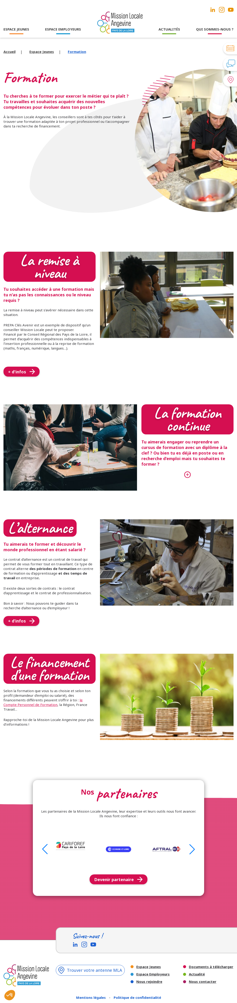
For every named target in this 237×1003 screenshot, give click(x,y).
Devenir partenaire (118, 879)
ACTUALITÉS (169, 29)
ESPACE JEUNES (16, 29)
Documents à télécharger (211, 967)
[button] (45, 849)
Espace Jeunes (41, 51)
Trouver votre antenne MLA (90, 970)
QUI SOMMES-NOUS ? (215, 29)
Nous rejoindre (149, 982)
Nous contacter (202, 982)
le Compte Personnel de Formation (43, 702)
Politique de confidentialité (137, 997)
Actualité (197, 974)
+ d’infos (21, 621)
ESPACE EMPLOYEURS (63, 29)
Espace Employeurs (153, 974)
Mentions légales (91, 997)
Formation (77, 51)
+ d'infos (21, 372)
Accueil (9, 51)
